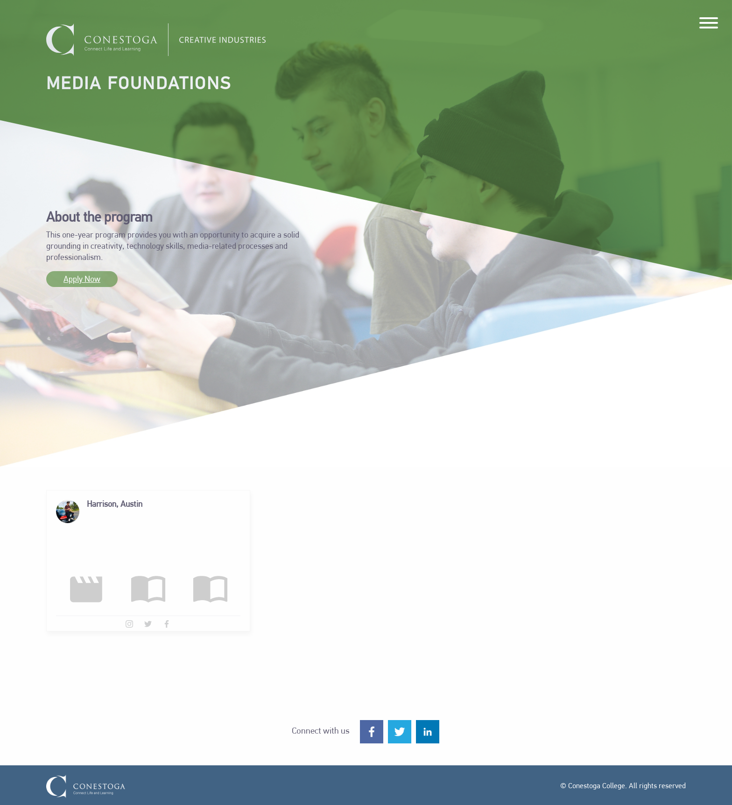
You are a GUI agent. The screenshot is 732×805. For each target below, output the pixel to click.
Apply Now (81, 279)
